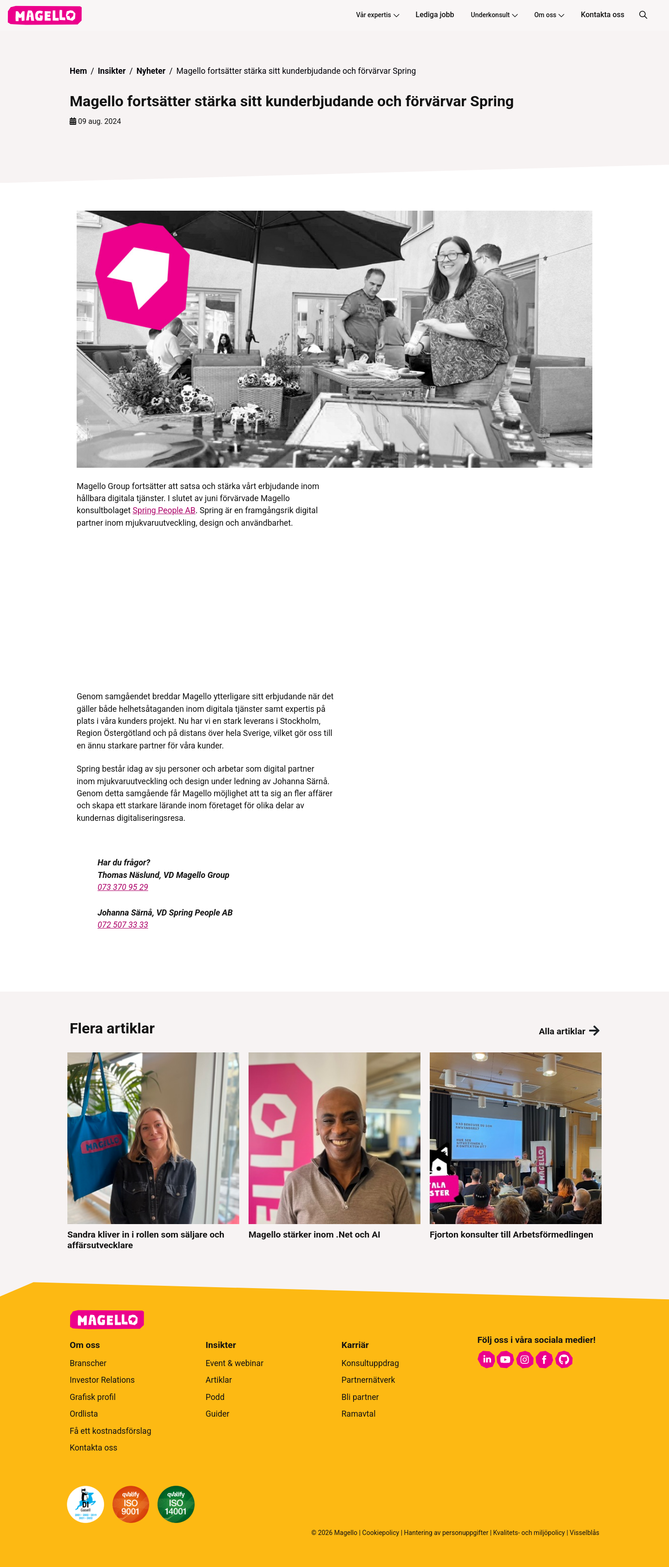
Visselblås (584, 1532)
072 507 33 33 (123, 924)
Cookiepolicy (381, 1532)
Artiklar (219, 1380)
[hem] (44, 15)
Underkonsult (494, 15)
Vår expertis (377, 15)
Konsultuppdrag (370, 1363)
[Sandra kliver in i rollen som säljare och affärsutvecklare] (153, 1151)
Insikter (111, 71)
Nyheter (151, 71)
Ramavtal (358, 1414)
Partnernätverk (368, 1380)
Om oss (549, 15)
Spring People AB (164, 510)
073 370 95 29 (123, 887)
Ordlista (84, 1414)
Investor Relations (102, 1380)
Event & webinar (235, 1363)
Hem (78, 71)
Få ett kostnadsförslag (110, 1431)
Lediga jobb (435, 14)
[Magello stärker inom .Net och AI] (334, 1151)
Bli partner (360, 1397)
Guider (218, 1414)
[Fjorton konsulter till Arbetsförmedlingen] (516, 1151)
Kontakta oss (602, 14)
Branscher (88, 1363)
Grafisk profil (93, 1397)
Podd (215, 1397)
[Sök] (643, 15)
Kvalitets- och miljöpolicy (529, 1532)
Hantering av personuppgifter (446, 1532)
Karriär (355, 1345)
